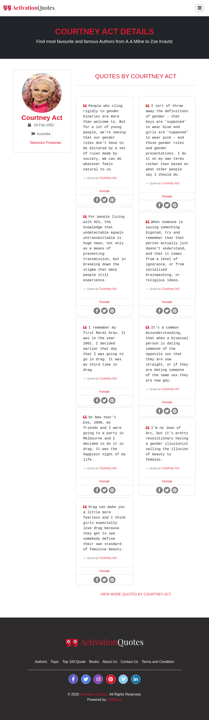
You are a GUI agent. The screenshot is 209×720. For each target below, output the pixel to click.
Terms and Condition (158, 662)
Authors (41, 662)
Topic (55, 662)
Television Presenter (42, 143)
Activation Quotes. (94, 694)
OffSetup (115, 699)
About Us (110, 662)
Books (94, 662)
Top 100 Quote (74, 662)
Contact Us (129, 662)
